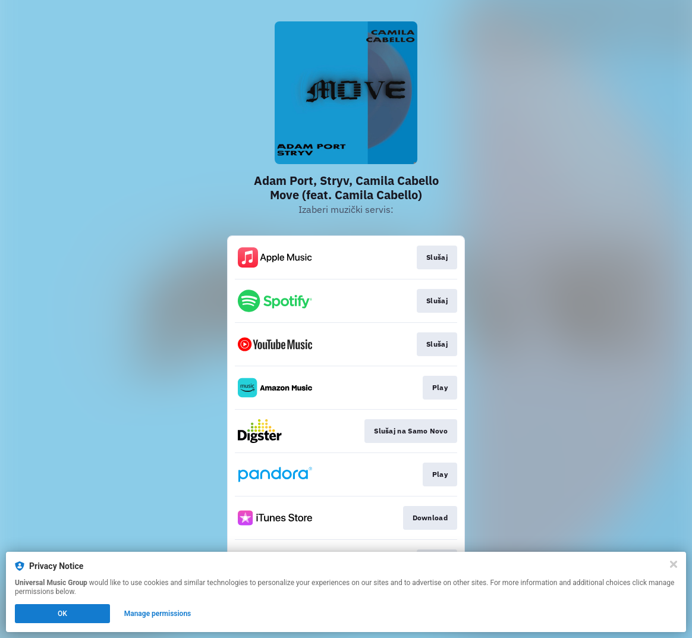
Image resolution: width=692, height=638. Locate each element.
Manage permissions (157, 613)
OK (62, 613)
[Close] (673, 564)
